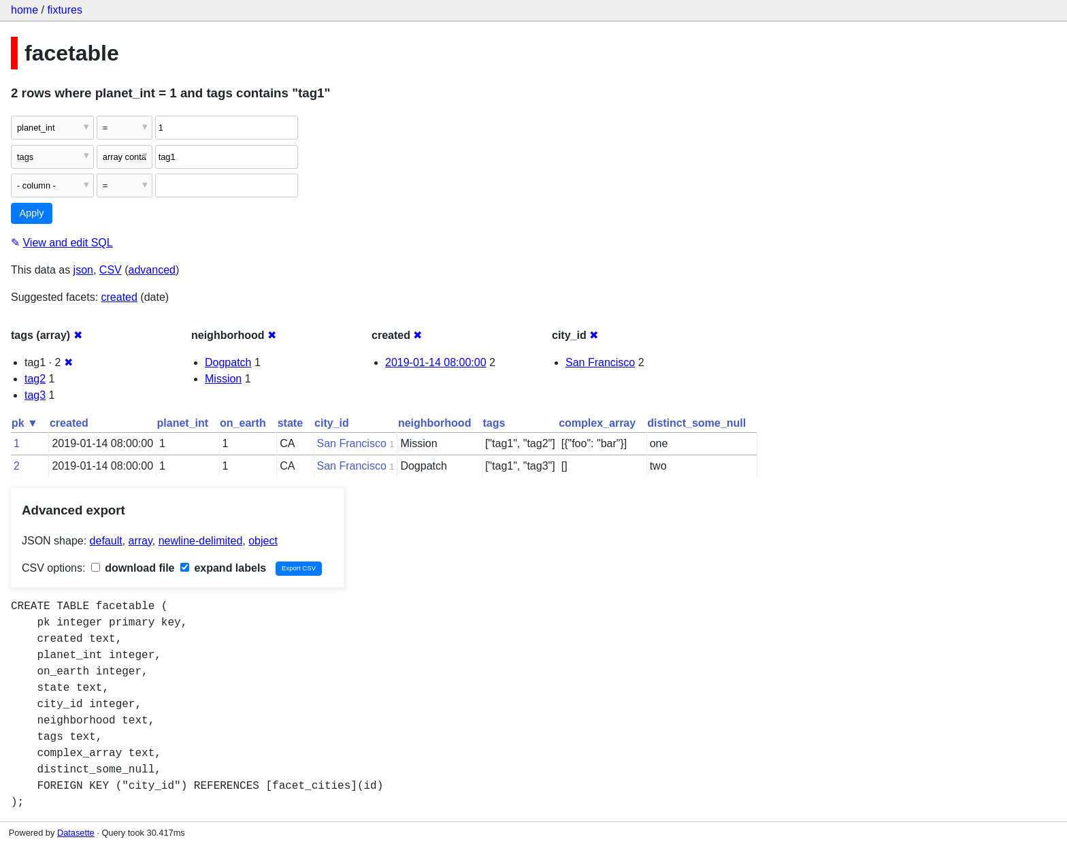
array (140, 541)
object (263, 541)
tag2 (35, 379)
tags (493, 423)
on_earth (243, 423)
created (119, 297)
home (24, 10)
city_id (331, 423)
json (83, 270)
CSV (110, 270)
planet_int (183, 423)
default (106, 541)
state (290, 423)
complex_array (597, 423)
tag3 (35, 395)
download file (133, 568)
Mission (223, 379)
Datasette (76, 833)
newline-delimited (201, 541)
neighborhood (435, 423)
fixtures (64, 10)
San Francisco (600, 362)
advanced (152, 270)
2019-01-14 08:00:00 (436, 362)
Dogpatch (228, 362)
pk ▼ (25, 423)
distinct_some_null (696, 423)
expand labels (223, 568)
